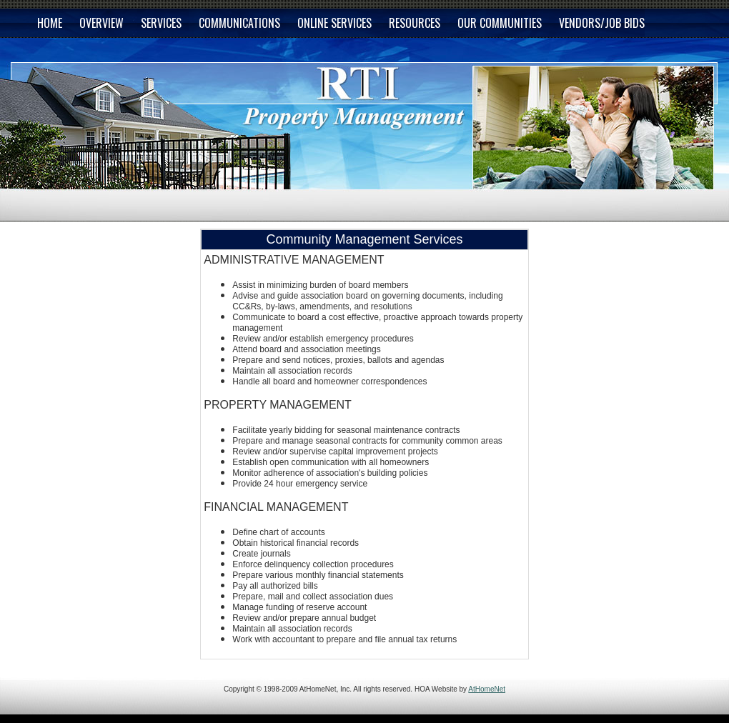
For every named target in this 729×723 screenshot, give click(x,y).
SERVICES (161, 22)
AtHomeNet (486, 689)
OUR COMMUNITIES (499, 22)
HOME (49, 22)
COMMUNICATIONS (239, 22)
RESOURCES (414, 22)
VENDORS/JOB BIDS (602, 22)
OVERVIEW (101, 22)
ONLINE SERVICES (334, 22)
